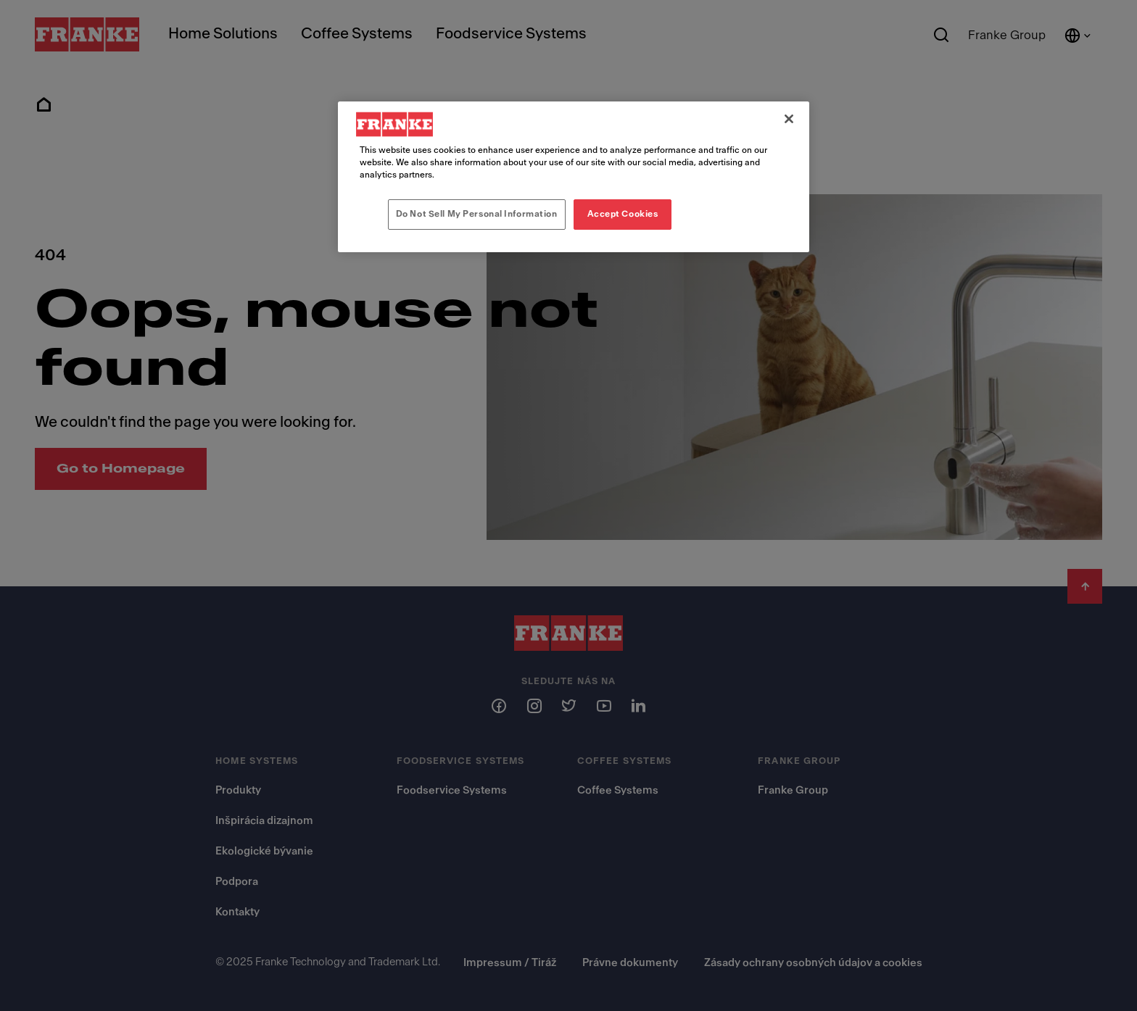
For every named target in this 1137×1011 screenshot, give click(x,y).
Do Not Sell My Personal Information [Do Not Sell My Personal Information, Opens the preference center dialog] (477, 213)
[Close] (789, 119)
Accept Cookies (622, 213)
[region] (573, 176)
